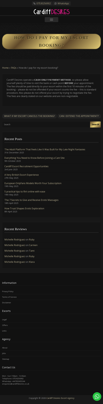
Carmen (33, 245)
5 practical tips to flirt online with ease (24, 191)
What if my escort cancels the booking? (29, 116)
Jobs (4, 353)
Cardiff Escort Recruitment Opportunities (26, 166)
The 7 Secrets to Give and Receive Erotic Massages (31, 200)
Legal (4, 319)
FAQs (13, 67)
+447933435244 (18, 381)
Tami (31, 250)
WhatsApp (63, 3)
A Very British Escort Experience (21, 174)
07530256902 (44, 3)
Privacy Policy (7, 291)
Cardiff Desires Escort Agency (60, 398)
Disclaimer (6, 302)
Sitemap (5, 359)
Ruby (31, 239)
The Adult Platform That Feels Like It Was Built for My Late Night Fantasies (44, 149)
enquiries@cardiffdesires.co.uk (15, 384)
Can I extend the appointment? (79, 116)
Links (4, 331)
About (4, 347)
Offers (5, 325)
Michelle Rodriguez (14, 239)
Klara (32, 261)
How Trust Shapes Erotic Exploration (24, 208)
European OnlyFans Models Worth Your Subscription (32, 183)
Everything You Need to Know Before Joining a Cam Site (34, 157)
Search (95, 124)
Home (5, 67)
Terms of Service (9, 297)
